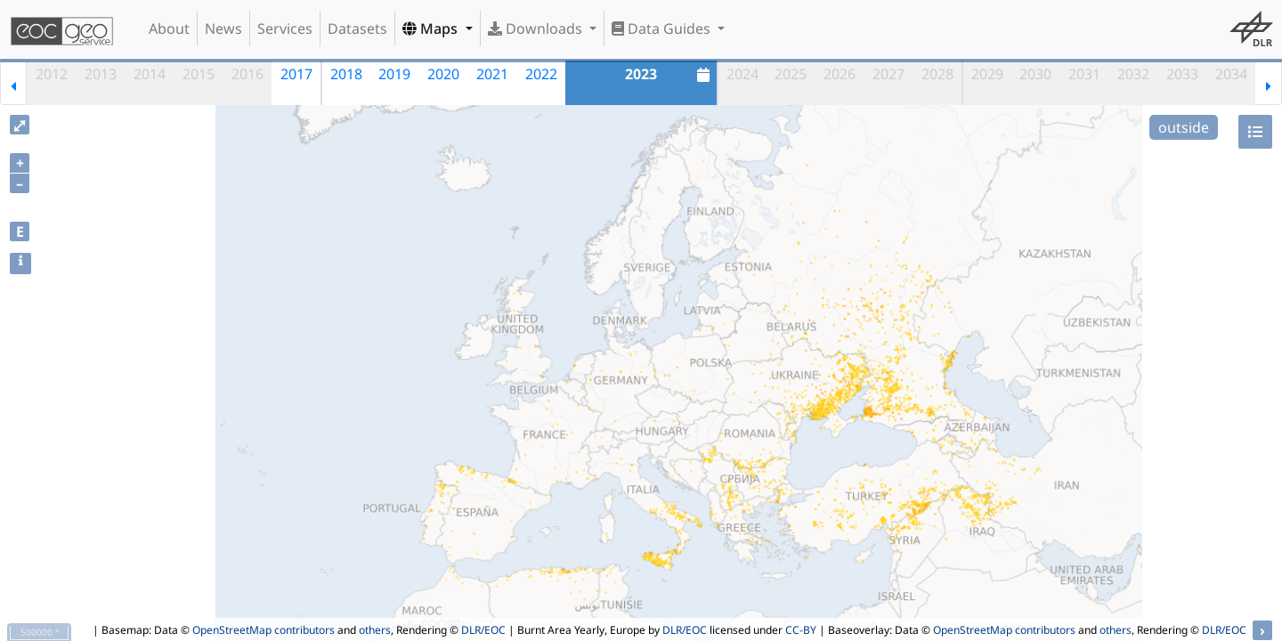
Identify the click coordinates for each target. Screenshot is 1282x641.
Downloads (537, 28)
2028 (937, 74)
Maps (431, 28)
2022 (541, 74)
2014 (150, 74)
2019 (394, 74)
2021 (492, 74)
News (223, 28)
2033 (1182, 74)
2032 (1133, 74)
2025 (791, 74)
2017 (296, 74)
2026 (840, 74)
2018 (346, 74)
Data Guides (663, 28)
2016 (247, 74)
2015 (199, 74)
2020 (443, 74)
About (169, 28)
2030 (1035, 74)
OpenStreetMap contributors (263, 629)
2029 (987, 74)
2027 (888, 74)
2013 (101, 74)
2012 (52, 74)
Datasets (357, 28)
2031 (1084, 74)
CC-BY (800, 629)
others (375, 629)
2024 (742, 74)
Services (284, 28)
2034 (1231, 74)
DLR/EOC (483, 629)
